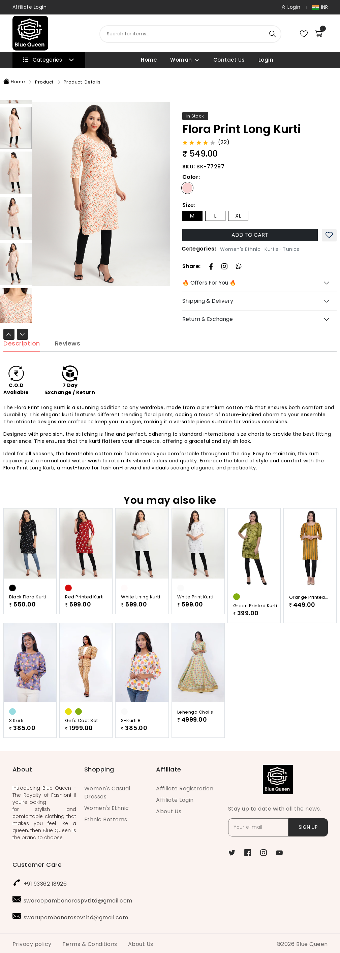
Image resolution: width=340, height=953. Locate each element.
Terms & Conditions (89, 942)
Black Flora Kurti (27, 606)
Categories (48, 60)
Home (149, 59)
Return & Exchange (207, 319)
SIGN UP (308, 825)
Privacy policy (32, 942)
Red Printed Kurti (84, 606)
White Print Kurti (195, 606)
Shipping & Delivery (207, 301)
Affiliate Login (29, 7)
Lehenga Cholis (195, 722)
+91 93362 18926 (45, 882)
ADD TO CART (249, 235)
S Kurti (16, 730)
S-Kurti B (131, 730)
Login (266, 59)
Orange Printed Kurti (307, 607)
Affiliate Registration (184, 787)
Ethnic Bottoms (105, 818)
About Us (168, 810)
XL (238, 216)
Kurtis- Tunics (282, 249)
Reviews (68, 353)
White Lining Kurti (140, 606)
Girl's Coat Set (81, 730)
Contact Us (229, 59)
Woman (181, 59)
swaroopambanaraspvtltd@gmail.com (78, 899)
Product (44, 82)
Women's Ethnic (240, 249)
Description (21, 353)
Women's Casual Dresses (107, 791)
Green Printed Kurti (255, 615)
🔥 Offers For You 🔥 (209, 283)
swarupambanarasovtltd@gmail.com (76, 916)
